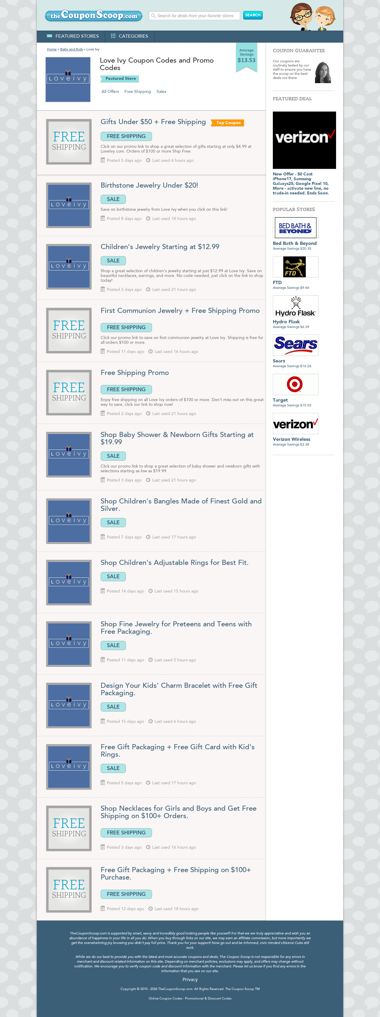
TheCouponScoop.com (175, 989)
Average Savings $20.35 (296, 244)
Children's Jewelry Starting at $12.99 (160, 247)
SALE (113, 199)
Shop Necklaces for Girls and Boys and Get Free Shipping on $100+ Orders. (178, 812)
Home (52, 49)
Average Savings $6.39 (296, 322)
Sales (161, 92)
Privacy (190, 980)
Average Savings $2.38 (296, 439)
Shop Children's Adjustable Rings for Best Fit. (175, 563)
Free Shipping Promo (135, 373)
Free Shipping (137, 92)
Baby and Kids (71, 49)
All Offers (110, 92)
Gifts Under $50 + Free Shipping (154, 122)
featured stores (72, 36)
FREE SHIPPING (126, 136)
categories (129, 36)
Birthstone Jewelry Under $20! (149, 185)
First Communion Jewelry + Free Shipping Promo (180, 311)
